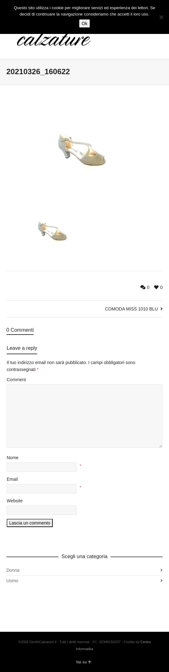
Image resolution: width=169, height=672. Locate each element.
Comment (16, 379)
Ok (84, 23)
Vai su (84, 662)
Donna (12, 570)
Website (15, 500)
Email (12, 479)
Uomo (12, 580)
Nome (12, 457)
